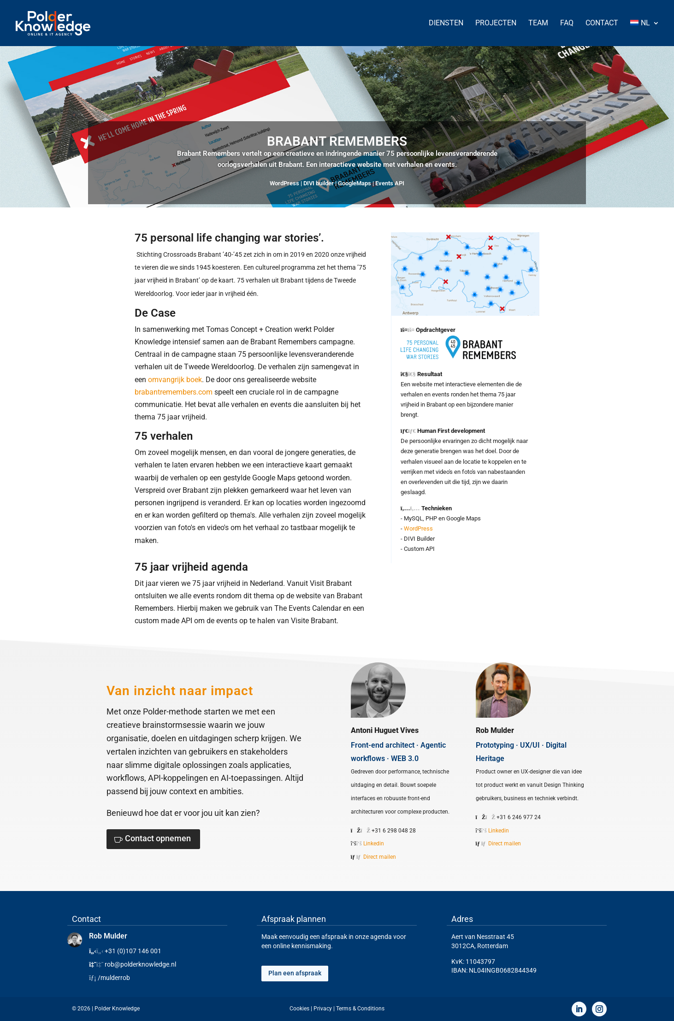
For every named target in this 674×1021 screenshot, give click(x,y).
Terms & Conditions (360, 1008)
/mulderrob (114, 977)
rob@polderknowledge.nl (140, 964)
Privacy (322, 1008)
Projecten (495, 23)
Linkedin (373, 843)
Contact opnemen (158, 838)
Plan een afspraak (294, 973)
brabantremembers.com (174, 392)
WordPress (418, 528)
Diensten (446, 23)
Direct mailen (379, 857)
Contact (601, 23)
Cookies (299, 1008)
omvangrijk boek (175, 379)
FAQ (566, 23)
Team (538, 23)
